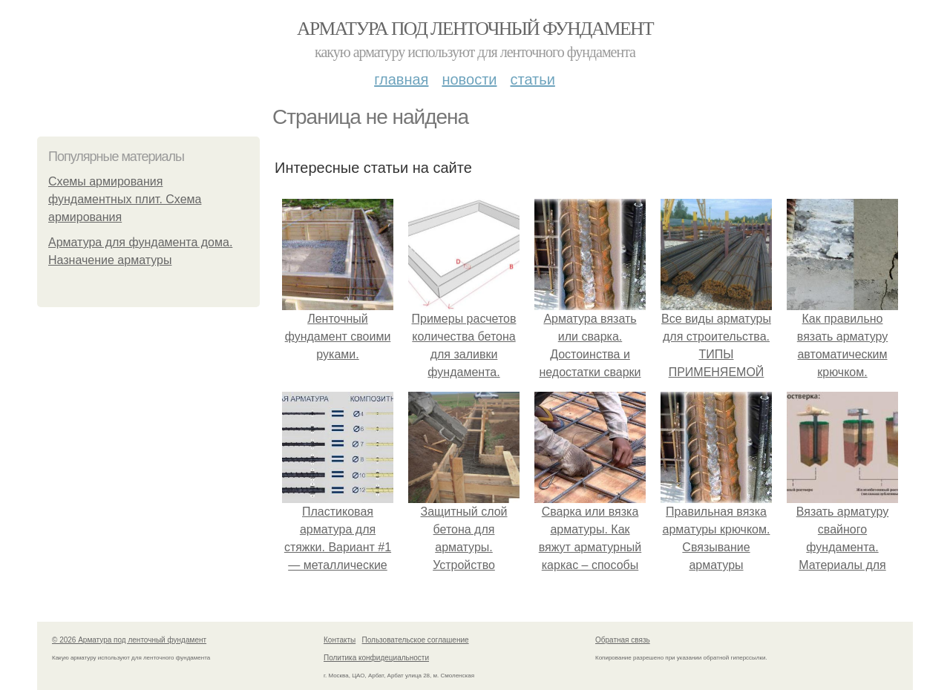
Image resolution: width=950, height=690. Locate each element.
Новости (469, 79)
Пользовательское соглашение (415, 640)
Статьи (532, 79)
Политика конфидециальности (376, 658)
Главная (401, 79)
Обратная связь (622, 640)
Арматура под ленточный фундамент (475, 28)
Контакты (340, 640)
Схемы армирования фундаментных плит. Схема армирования (124, 199)
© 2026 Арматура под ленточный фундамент (129, 640)
